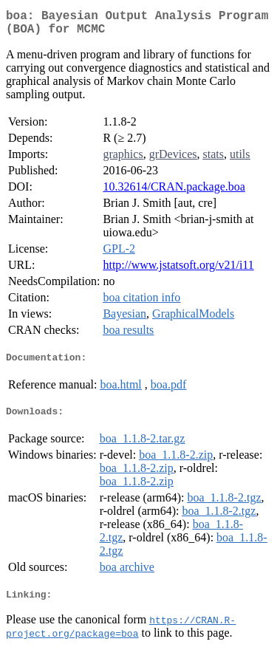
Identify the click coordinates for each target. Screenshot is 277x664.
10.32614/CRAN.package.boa (173, 192)
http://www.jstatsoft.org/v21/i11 (178, 270)
